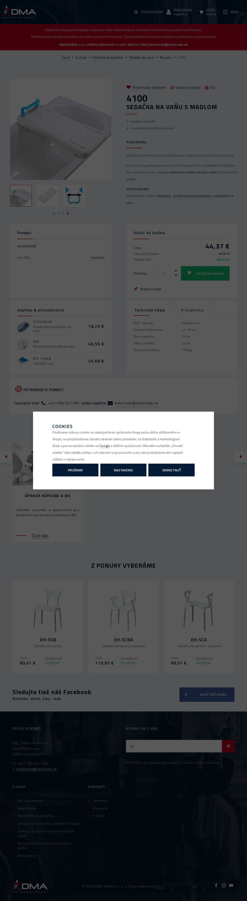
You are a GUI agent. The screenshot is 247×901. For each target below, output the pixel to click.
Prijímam (75, 470)
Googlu (105, 445)
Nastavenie (123, 470)
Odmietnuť (171, 470)
